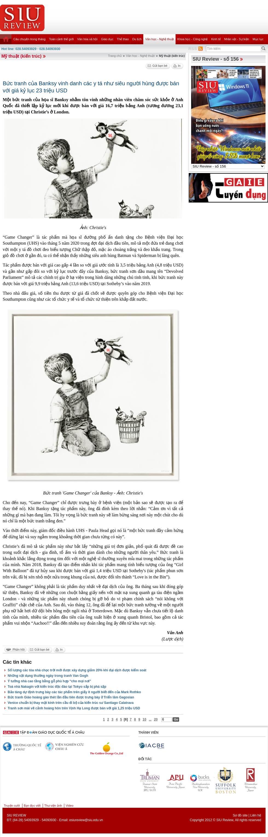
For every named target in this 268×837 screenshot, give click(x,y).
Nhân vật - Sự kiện (236, 39)
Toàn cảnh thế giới (61, 39)
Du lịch (137, 39)
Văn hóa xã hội (87, 39)
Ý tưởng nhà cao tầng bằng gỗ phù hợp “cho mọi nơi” (49, 681)
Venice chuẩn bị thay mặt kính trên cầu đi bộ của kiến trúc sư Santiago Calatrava (70, 703)
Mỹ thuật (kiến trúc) (21, 56)
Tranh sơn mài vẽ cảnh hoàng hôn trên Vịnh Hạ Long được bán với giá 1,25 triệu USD (74, 708)
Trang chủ (115, 55)
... (150, 719)
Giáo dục (107, 39)
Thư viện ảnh (53, 805)
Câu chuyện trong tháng (29, 39)
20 (156, 719)
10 (144, 719)
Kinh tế (215, 39)
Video (69, 805)
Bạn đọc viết (32, 805)
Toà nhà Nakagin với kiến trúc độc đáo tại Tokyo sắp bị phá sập (57, 687)
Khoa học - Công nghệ (192, 39)
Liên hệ (255, 815)
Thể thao (123, 39)
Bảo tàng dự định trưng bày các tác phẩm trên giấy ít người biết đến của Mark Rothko (74, 692)
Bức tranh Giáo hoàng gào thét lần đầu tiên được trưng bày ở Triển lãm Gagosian (71, 697)
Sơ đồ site (240, 815)
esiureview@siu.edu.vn (86, 820)
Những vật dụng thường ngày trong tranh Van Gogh (48, 676)
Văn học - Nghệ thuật (159, 39)
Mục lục (258, 39)
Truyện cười (12, 805)
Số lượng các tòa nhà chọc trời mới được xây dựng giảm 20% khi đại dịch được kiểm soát (77, 670)
